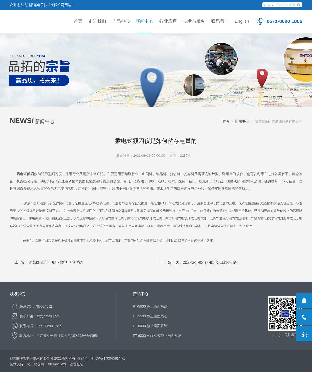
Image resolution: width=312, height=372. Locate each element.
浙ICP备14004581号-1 (108, 358)
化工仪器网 (35, 364)
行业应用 (168, 21)
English (242, 21)
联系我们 (220, 21)
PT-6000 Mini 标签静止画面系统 (157, 336)
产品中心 (121, 21)
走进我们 (97, 21)
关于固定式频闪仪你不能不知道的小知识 (206, 262)
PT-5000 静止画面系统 (150, 306)
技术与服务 (194, 21)
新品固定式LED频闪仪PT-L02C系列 (56, 262)
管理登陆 (76, 364)
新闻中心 (144, 21)
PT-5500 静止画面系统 (150, 316)
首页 (78, 21)
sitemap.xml (57, 364)
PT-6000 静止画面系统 (150, 326)
